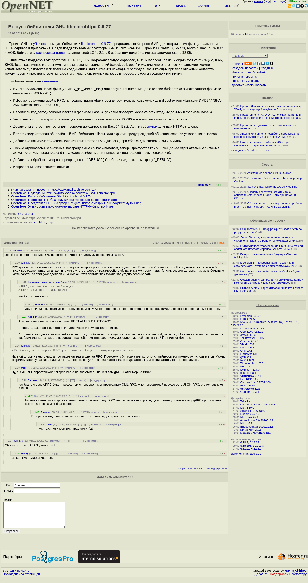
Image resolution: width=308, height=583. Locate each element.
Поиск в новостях (244, 76)
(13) (26, 242)
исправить (205, 184)
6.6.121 (245, 448)
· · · (70, 250)
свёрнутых (149, 126)
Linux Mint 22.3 (250, 429)
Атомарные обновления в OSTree (269, 172)
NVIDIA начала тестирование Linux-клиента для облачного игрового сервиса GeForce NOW (268, 247)
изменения (50, 81)
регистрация (278, 1)
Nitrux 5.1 (246, 423)
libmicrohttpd (37, 222)
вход (267, 1)
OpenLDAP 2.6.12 (251, 331)
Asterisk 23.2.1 (249, 341)
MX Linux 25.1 (249, 417)
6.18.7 (244, 442)
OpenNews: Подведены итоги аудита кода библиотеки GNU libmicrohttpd (63, 193)
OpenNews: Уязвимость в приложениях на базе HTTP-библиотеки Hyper (63, 206)
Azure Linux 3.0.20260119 (256, 420)
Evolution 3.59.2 (250, 315)
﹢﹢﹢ (61, 250)
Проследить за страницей (21, 579)
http (50, 222)
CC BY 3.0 (25, 214)
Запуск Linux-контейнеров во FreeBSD (272, 186)
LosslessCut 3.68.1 (252, 328)
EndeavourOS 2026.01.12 (256, 426)
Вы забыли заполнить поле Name (47, 282)
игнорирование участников (191, 468)
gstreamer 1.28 (250, 388)
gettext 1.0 (246, 357)
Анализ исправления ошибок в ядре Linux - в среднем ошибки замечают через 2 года (266, 135)
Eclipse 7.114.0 (249, 369)
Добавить (261, 579)
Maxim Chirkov (296, 575)
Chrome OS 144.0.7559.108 (257, 404)
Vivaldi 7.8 (247, 344)
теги (235, 5)
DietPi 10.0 (247, 407)
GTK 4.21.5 (247, 319)
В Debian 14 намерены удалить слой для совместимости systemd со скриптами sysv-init (264, 264)
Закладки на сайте (16, 575)
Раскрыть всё (208, 242)
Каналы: (238, 64)
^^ (61, 263)
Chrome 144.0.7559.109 (255, 382)
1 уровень (168, 242)
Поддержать (279, 579)
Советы (268, 164)
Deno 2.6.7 (247, 347)
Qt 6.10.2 (246, 350)
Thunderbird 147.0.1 (253, 363)
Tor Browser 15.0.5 (252, 338)
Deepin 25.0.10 (249, 414)
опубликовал (39, 44)
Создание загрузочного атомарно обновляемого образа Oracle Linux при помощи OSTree (265, 195)
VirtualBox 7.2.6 (250, 376)
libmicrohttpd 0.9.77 (96, 44)
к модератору (87, 250)
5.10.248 (258, 445)
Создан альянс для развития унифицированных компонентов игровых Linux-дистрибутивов (268, 281)
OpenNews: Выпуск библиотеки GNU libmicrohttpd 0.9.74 (51, 196)
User (23, 368)
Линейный (183, 242)
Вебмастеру (298, 579)
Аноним (17, 250)
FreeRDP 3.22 (249, 379)
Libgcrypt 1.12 (249, 353)
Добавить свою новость (249, 85)
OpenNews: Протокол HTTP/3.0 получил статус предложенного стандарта (64, 199)
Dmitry (24, 453)
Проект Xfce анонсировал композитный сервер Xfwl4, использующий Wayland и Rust (268, 108)
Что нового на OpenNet (248, 72)
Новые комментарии (246, 80)
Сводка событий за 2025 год (251, 150)
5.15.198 (245, 445)
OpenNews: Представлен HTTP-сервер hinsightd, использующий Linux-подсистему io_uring (76, 203)
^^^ (65, 263)
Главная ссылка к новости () (53, 189)
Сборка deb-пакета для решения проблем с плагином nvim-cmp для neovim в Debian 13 (269, 205)
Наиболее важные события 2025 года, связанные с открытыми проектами (262, 143)
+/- (194, 242)
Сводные (267, 68)
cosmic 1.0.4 (248, 372)
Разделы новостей (245, 68)
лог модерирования (217, 468)
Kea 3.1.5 (246, 366)
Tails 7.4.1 (246, 401)
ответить (52, 250)
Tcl (246, 34)
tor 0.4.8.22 (247, 360)
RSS (222, 242)
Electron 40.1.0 (249, 385)
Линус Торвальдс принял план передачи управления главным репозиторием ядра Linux (264, 239)
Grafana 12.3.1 (249, 391)
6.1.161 (256, 448)
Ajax (156, 242)
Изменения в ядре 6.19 (246, 453)
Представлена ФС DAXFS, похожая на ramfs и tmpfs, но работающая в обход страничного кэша (267, 116)
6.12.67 (254, 442)
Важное (267, 98)
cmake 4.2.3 (248, 334)
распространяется (50, 52)
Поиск (226, 5)
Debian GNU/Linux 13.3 (255, 433)
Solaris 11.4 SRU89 (252, 410)
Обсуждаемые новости (267, 220)
